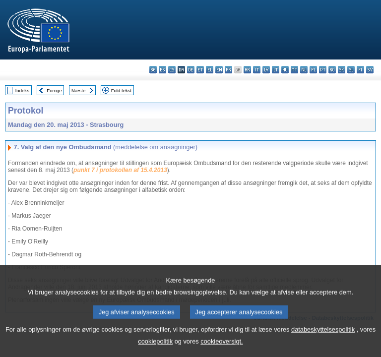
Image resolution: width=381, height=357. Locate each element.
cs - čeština (172, 69)
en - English (219, 69)
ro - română (332, 69)
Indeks (22, 90)
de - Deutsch (190, 69)
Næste (78, 90)
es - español (162, 69)
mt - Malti (294, 69)
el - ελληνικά (209, 69)
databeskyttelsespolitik (323, 340)
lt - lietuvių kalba (275, 69)
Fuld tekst (121, 90)
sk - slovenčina (341, 69)
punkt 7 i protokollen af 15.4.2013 (120, 170)
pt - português (322, 69)
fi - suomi (360, 69)
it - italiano (256, 69)
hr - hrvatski (247, 69)
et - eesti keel (200, 69)
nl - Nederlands (304, 69)
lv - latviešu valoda (266, 69)
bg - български (153, 69)
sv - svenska (370, 69)
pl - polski (313, 69)
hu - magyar (285, 69)
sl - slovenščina (351, 69)
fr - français (228, 69)
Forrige (54, 90)
